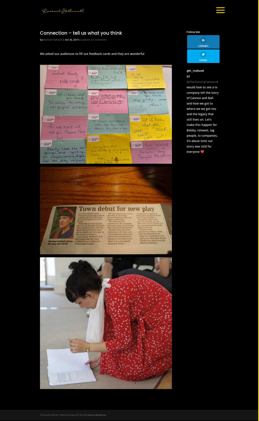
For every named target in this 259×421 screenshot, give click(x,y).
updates (85, 40)
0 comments (100, 40)
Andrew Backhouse (96, 415)
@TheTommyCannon (201, 83)
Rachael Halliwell (52, 40)
